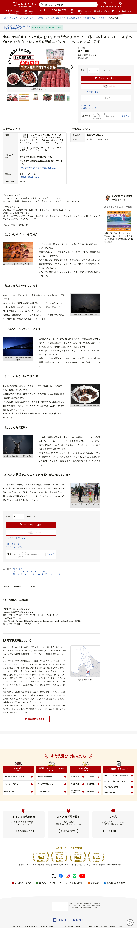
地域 (30, 12)
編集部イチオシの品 (45, 776)
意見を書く (113, 831)
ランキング (43, 11)
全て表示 (126, 116)
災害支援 (95, 883)
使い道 (84, 12)
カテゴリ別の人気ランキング (14, 776)
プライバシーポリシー (72, 926)
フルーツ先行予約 (44, 791)
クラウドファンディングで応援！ (116, 776)
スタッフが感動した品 (45, 784)
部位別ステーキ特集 (75, 792)
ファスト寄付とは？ (91, 92)
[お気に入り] (130, 922)
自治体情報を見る (34, 719)
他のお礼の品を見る (30, 177)
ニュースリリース (30, 926)
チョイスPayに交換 (111, 787)
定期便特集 (91, 791)
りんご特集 (75, 784)
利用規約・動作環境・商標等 (112, 926)
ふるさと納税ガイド (24, 831)
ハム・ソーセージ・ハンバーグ (32, 571)
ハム (52, 571)
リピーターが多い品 (11, 784)
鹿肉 (20, 569)
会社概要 (16, 926)
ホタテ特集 (91, 784)
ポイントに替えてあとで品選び (115, 781)
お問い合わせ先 (89, 108)
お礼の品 (13, 12)
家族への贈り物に (110, 793)
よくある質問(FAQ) (68, 831)
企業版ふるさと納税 (116, 883)
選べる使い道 (88, 105)
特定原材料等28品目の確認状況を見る (38, 168)
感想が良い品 (9, 791)
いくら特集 (91, 776)
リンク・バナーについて (50, 926)
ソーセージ (55, 574)
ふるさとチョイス (23, 883)
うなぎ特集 (75, 776)
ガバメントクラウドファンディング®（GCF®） (61, 883)
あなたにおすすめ (59, 11)
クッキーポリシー (91, 926)
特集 (72, 11)
